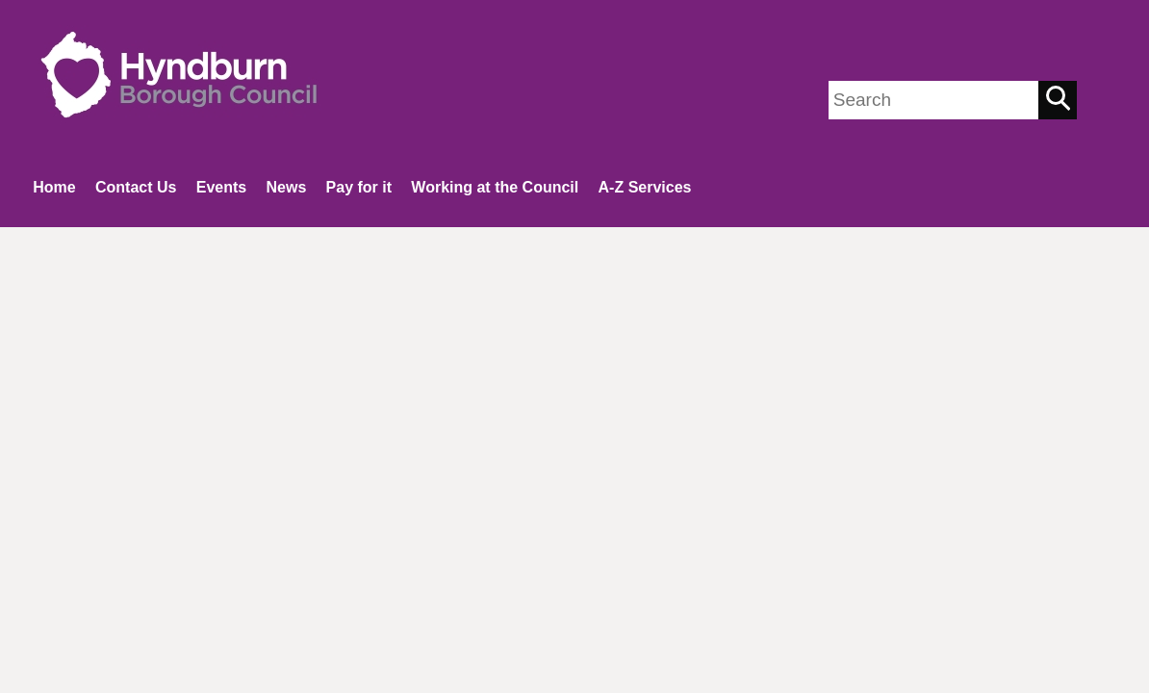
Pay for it (359, 187)
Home (54, 187)
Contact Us (135, 187)
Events (221, 187)
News (286, 187)
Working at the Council (494, 187)
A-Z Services (645, 187)
